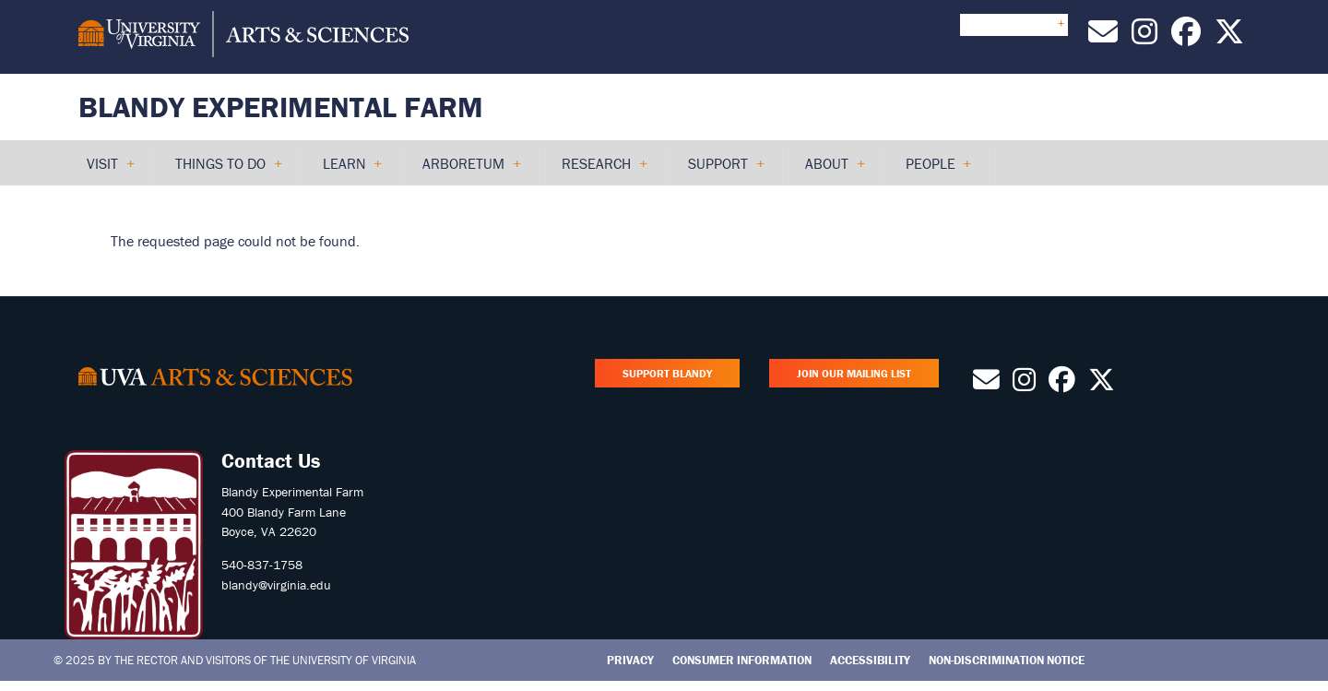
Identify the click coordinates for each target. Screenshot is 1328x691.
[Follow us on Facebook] (1186, 37)
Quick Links (1014, 24)
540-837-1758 (261, 564)
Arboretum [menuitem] (464, 169)
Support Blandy (667, 373)
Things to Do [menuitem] (221, 169)
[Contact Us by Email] (1103, 37)
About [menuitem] (827, 169)
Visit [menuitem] (103, 169)
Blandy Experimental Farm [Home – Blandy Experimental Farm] (280, 107)
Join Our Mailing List (854, 373)
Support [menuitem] (718, 169)
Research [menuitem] (597, 169)
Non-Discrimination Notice (1007, 660)
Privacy (630, 660)
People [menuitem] (930, 169)
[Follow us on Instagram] (1144, 37)
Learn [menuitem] (345, 169)
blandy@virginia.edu (276, 585)
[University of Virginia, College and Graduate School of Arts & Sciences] (243, 37)
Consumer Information (742, 660)
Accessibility (870, 660)
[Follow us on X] (1229, 37)
